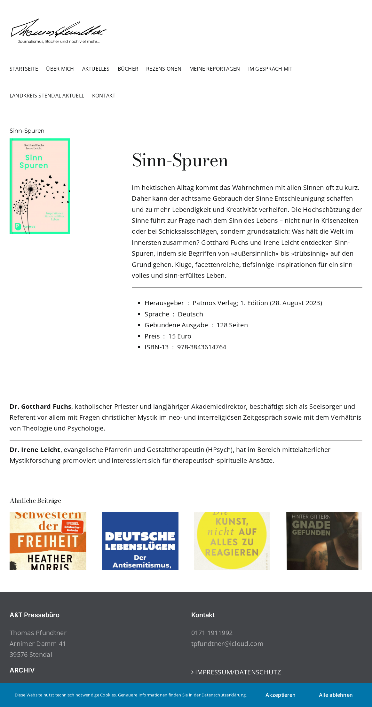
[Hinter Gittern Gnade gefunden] (324, 516)
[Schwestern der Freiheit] (48, 516)
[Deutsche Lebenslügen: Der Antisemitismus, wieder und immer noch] (140, 516)
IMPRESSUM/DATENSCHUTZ (238, 672)
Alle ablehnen (336, 695)
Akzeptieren (280, 695)
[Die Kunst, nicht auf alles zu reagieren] (232, 516)
